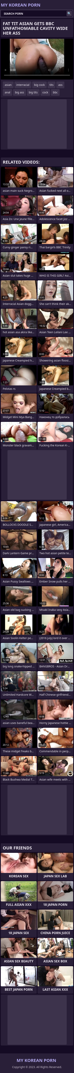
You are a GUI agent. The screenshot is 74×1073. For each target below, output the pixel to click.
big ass (19, 92)
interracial (22, 85)
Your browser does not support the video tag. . (37, 59)
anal (7, 92)
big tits (33, 92)
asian (8, 85)
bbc (55, 92)
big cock (39, 85)
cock (45, 92)
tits (51, 85)
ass (60, 85)
